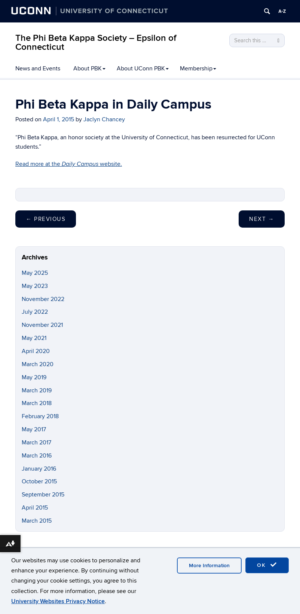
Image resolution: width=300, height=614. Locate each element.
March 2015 (37, 521)
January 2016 (39, 468)
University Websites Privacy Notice (58, 601)
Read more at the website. (68, 164)
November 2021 (42, 325)
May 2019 (34, 377)
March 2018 (37, 403)
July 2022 (35, 312)
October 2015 (39, 481)
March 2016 (37, 455)
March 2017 (36, 442)
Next (261, 219)
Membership (198, 68)
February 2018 (40, 416)
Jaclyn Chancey (104, 119)
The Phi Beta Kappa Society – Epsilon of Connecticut (95, 42)
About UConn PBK (143, 68)
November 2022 (43, 299)
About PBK (89, 68)
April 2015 (35, 507)
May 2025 (35, 273)
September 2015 (43, 494)
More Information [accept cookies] (209, 565)
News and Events (37, 68)
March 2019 (37, 390)
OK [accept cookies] (267, 565)
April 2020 (36, 351)
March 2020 (37, 364)
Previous (45, 219)
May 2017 (34, 429)
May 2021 (34, 338)
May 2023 (35, 286)
